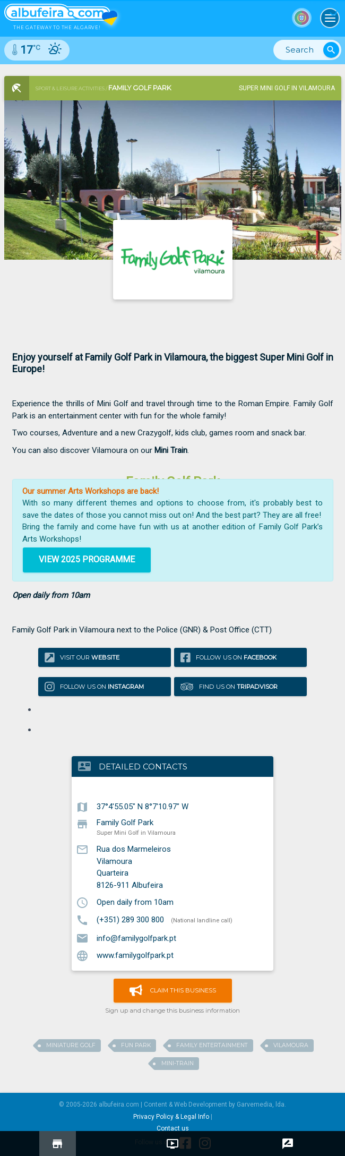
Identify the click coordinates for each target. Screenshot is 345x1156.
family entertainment (212, 1045)
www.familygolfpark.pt (135, 955)
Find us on (229, 686)
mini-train (177, 1063)
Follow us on (228, 657)
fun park (136, 1045)
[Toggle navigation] (330, 18)
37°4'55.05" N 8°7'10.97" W (142, 806)
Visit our (82, 657)
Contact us (173, 1128)
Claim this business (173, 990)
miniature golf (71, 1045)
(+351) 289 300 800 (130, 919)
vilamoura (290, 1045)
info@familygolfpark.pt (136, 938)
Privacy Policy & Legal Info (171, 1116)
